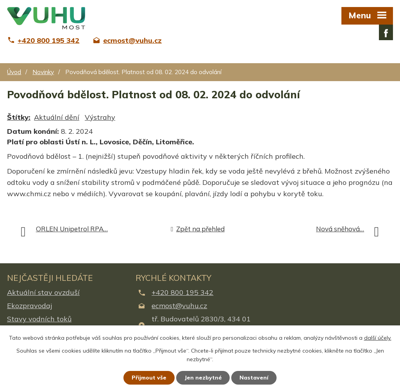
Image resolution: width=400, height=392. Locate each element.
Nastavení (254, 377)
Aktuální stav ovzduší (43, 292)
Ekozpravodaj (29, 305)
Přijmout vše (149, 377)
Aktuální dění (56, 117)
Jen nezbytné (203, 377)
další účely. (377, 337)
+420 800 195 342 (182, 292)
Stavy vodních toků (39, 318)
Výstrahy (100, 117)
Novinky (43, 72)
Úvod (14, 72)
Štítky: (18, 117)
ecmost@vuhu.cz (179, 305)
